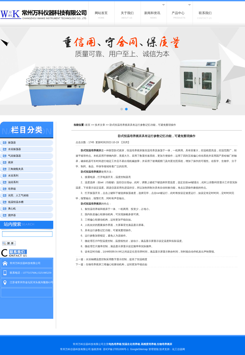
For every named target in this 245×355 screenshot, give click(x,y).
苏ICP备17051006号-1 (116, 349)
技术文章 (100, 124)
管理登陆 (153, 349)
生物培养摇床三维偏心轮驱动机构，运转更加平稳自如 (116, 264)
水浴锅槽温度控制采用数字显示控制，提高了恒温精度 (116, 259)
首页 (87, 124)
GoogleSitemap (139, 349)
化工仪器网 (178, 349)
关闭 (125, 142)
